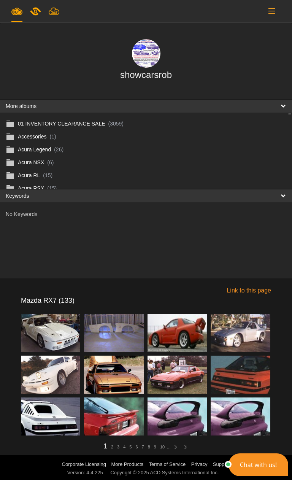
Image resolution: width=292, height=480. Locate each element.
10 (162, 447)
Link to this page (249, 290)
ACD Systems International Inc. (184, 472)
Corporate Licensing (85, 464)
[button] (258, 464)
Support (221, 464)
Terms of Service (167, 464)
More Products (127, 464)
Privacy (199, 464)
